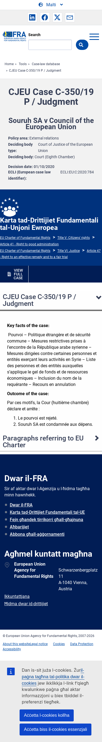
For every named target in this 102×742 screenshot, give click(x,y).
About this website (16, 644)
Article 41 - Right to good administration (29, 244)
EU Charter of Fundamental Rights (25, 238)
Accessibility (12, 649)
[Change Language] (51, 5)
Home (9, 64)
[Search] (50, 45)
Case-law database (46, 64)
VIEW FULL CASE (18, 274)
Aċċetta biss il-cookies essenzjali (55, 729)
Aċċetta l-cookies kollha (46, 715)
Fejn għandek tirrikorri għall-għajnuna (46, 519)
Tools (23, 64)
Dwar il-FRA (21, 505)
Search (34, 35)
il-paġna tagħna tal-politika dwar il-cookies (53, 677)
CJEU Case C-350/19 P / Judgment (35, 70)
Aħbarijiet (19, 526)
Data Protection (81, 644)
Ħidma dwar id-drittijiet (26, 603)
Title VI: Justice (68, 251)
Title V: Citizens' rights (73, 238)
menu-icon (94, 36)
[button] (32, 17)
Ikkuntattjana (17, 596)
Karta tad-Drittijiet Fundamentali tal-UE (47, 512)
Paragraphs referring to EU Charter (43, 441)
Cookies (59, 644)
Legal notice (39, 644)
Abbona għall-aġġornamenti (37, 534)
